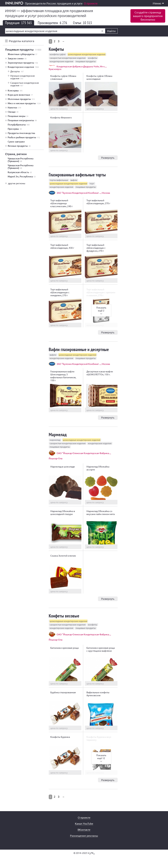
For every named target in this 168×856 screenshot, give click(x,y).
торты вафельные (59, 180)
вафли (74, 180)
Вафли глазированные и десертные (79, 349)
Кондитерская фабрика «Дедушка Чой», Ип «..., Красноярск (77, 67)
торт (92, 183)
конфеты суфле (57, 54)
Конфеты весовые (64, 616)
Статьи (82, 22)
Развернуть (107, 157)
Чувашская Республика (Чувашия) (20, 159)
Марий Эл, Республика (22, 176)
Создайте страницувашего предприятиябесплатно (148, 15)
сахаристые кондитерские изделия (67, 57)
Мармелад (58, 434)
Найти (111, 31)
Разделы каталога (21, 41)
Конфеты (56, 49)
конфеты (92, 57)
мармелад (55, 439)
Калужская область (20, 172)
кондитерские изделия (61, 61)
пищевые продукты (86, 61)
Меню (158, 3)
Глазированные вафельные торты (77, 175)
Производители (52, 22)
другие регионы (16, 183)
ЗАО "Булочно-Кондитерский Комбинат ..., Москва (83, 192)
